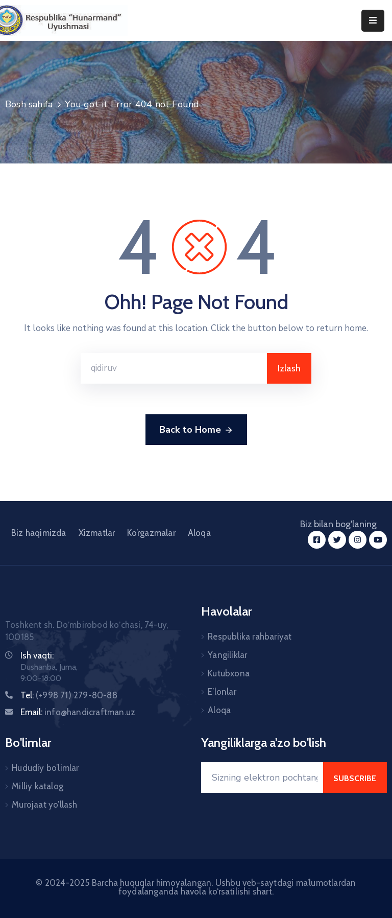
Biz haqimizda (38, 533)
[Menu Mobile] (372, 21)
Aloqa (199, 533)
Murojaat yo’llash (44, 804)
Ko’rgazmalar (151, 533)
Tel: (68, 695)
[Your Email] (262, 777)
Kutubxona (229, 673)
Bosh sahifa (29, 104)
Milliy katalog (37, 786)
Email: (77, 712)
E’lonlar (222, 692)
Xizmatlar (97, 533)
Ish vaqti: (37, 655)
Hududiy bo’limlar (45, 768)
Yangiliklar (227, 655)
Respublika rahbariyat (249, 636)
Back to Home (196, 430)
